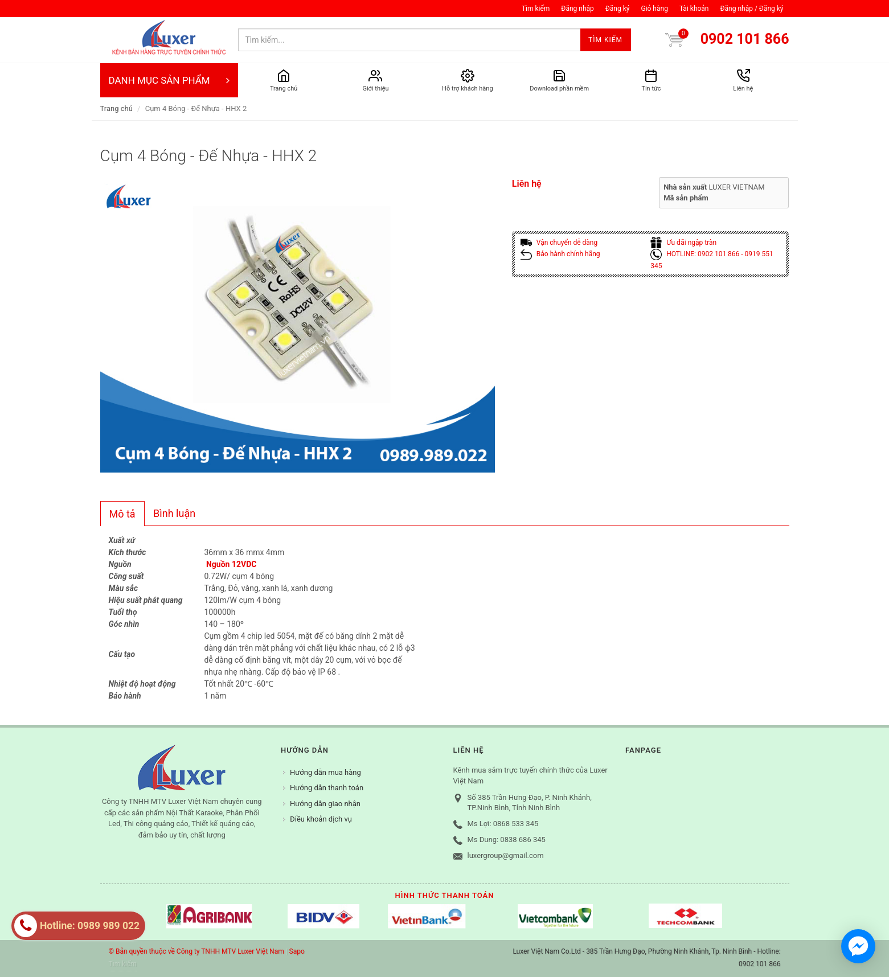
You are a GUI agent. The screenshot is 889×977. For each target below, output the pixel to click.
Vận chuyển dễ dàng (559, 243)
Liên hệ (527, 183)
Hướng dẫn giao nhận (325, 803)
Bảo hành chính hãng (560, 254)
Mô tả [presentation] (122, 514)
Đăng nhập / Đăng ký (751, 9)
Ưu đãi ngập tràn (683, 243)
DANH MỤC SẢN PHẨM (169, 80)
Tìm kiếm (536, 9)
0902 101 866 (744, 39)
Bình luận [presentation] (174, 513)
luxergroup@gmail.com (506, 855)
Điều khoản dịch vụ (321, 819)
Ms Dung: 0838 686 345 (507, 839)
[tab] (122, 513)
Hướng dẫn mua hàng (325, 772)
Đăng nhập (577, 9)
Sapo (297, 951)
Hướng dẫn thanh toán (326, 787)
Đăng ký (617, 9)
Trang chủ (116, 108)
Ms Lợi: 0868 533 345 (503, 823)
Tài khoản (694, 9)
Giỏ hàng (654, 9)
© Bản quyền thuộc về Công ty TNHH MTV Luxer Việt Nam (196, 951)
